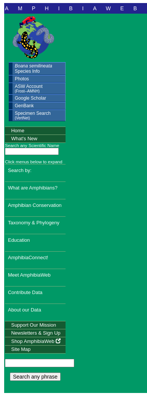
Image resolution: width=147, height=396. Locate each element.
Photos (22, 78)
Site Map (20, 349)
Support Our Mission (33, 325)
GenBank (24, 105)
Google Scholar (30, 98)
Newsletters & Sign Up (35, 333)
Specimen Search (33, 115)
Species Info (33, 68)
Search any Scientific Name (32, 145)
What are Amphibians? (33, 188)
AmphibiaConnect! (28, 257)
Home (17, 130)
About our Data (24, 310)
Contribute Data (25, 292)
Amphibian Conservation (35, 205)
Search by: (19, 170)
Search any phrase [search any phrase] (35, 377)
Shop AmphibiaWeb (36, 341)
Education (19, 240)
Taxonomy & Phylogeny (33, 222)
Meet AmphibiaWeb (29, 275)
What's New (24, 138)
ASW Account (28, 88)
